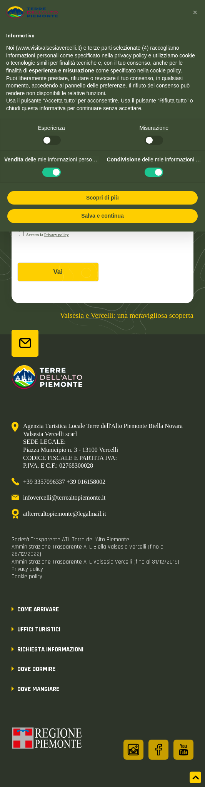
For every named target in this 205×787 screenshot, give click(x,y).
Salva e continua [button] (102, 216)
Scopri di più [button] (102, 198)
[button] (195, 12)
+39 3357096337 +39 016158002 (64, 481)
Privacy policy (56, 234)
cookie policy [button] (165, 70)
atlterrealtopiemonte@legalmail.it (64, 513)
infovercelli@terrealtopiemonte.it (64, 497)
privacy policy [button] (131, 55)
